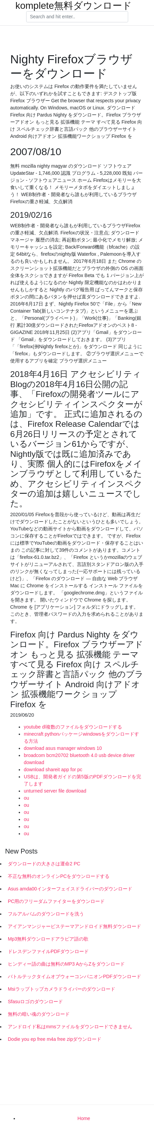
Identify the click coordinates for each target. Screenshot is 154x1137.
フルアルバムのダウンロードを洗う (46, 914)
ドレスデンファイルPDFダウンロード (48, 951)
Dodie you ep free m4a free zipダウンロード (54, 1039)
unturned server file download (55, 791)
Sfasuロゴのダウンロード (35, 1001)
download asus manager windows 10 (63, 748)
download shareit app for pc (53, 769)
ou (26, 798)
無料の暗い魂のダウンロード (39, 1014)
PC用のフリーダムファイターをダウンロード (56, 901)
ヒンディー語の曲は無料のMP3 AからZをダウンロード (66, 964)
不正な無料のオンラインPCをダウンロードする (58, 876)
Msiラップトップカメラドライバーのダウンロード (61, 989)
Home (84, 1118)
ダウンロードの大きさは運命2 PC (44, 863)
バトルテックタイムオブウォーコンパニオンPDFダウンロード (74, 976)
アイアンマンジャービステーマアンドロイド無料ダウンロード (74, 926)
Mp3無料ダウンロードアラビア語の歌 (48, 939)
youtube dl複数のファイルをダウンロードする (73, 727)
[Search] (77, 17)
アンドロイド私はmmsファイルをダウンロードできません (70, 1026)
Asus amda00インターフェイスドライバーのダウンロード (70, 888)
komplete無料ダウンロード (73, 6)
